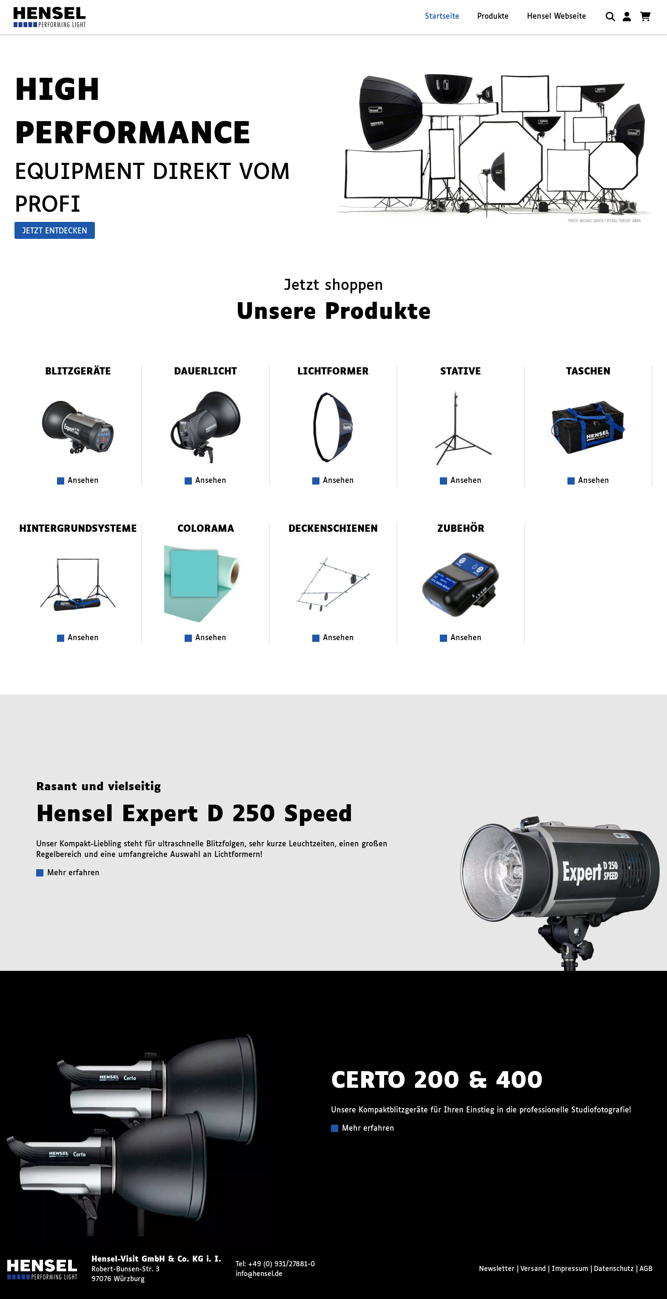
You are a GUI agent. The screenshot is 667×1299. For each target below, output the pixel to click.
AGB (646, 1269)
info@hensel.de (259, 1274)
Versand (533, 1269)
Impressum (570, 1269)
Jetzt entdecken (54, 231)
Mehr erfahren (73, 873)
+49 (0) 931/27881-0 (281, 1264)
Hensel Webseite (556, 16)
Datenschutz (614, 1269)
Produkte (493, 16)
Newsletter (497, 1269)
